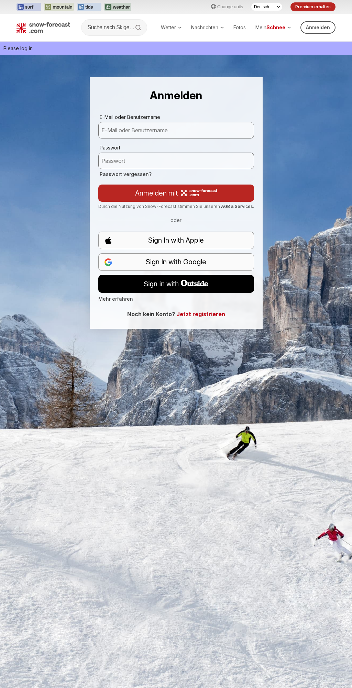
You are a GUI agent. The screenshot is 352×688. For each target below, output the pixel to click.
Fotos (239, 27)
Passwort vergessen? (126, 174)
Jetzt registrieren (200, 314)
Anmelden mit (176, 193)
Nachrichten (207, 27)
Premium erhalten (313, 6)
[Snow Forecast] (43, 27)
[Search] (139, 27)
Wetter (171, 27)
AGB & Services (237, 206)
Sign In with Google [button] (155, 262)
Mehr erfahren (115, 299)
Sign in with (176, 284)
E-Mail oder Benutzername (130, 117)
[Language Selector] (266, 7)
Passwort (110, 148)
